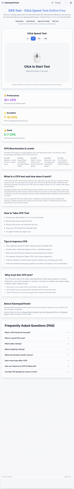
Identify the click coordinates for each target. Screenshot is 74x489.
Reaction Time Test (39, 312)
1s (27, 38)
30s (45, 38)
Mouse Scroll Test (51, 312)
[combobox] (61, 3)
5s (33, 38)
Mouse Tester (27, 312)
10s (39, 38)
